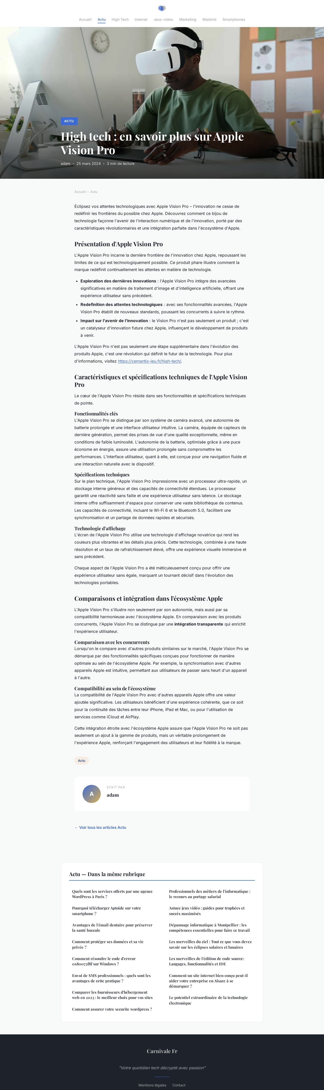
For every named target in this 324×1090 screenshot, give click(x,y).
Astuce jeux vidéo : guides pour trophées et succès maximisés (207, 910)
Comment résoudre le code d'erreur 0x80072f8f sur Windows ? (104, 961)
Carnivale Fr (162, 1050)
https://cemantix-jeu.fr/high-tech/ (149, 361)
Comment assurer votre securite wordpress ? (112, 1009)
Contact (179, 1085)
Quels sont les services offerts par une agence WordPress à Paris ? (112, 894)
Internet (141, 19)
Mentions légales (152, 1085)
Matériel (209, 19)
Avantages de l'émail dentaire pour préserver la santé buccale (112, 927)
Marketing (187, 19)
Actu (102, 19)
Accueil (85, 19)
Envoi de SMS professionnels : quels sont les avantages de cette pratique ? (111, 978)
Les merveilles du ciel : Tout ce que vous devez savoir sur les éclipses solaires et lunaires (210, 944)
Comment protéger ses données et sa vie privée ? (108, 944)
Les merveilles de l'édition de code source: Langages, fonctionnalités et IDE (206, 961)
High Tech (120, 19)
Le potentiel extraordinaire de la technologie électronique (208, 1000)
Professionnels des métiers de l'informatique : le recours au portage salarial (209, 894)
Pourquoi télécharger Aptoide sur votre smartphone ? (106, 910)
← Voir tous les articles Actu (100, 827)
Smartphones (233, 19)
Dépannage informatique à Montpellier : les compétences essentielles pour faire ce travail (209, 927)
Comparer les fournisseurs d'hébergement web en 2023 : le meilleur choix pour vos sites (112, 995)
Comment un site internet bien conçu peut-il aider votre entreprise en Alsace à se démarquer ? (208, 981)
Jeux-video (163, 19)
